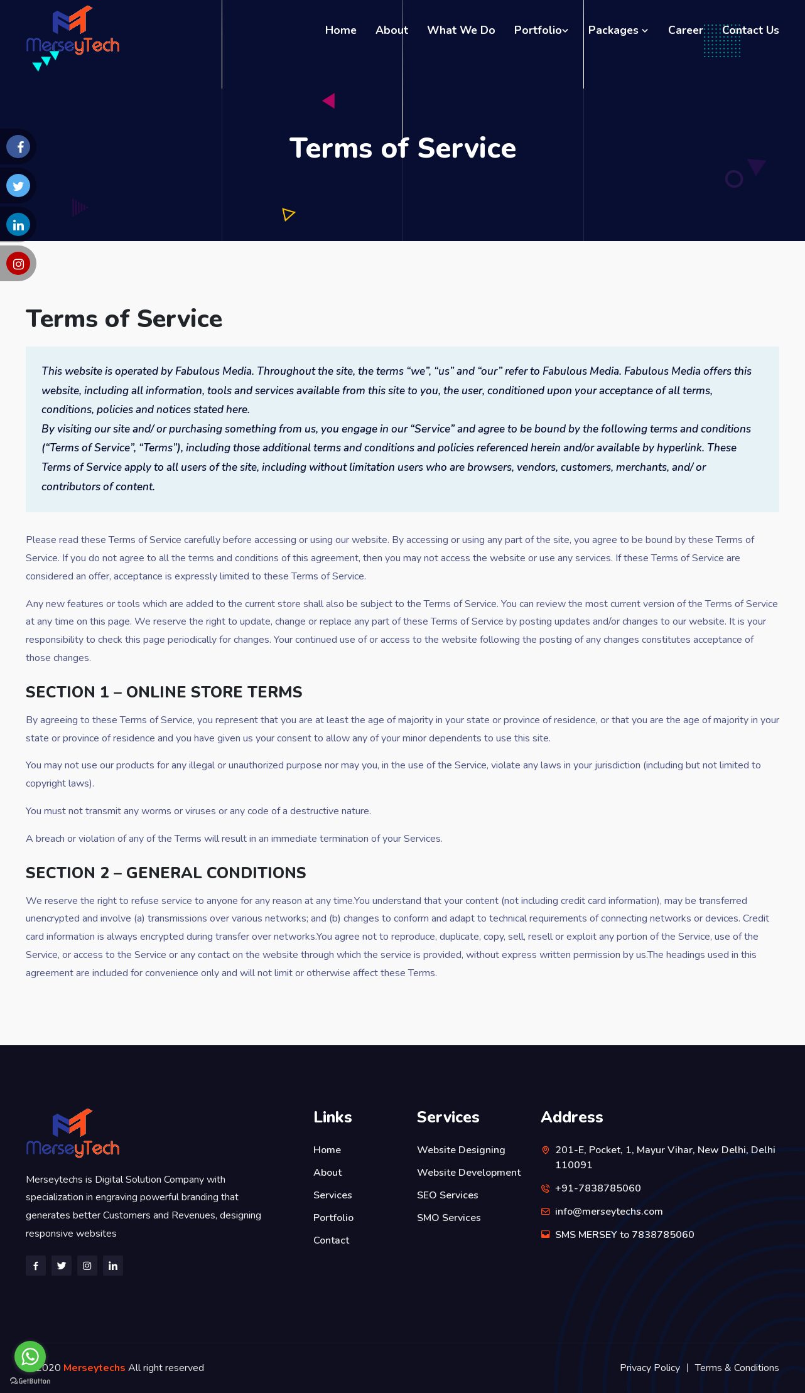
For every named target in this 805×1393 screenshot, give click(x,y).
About (391, 30)
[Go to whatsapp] (30, 1356)
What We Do (461, 30)
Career (685, 30)
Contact (331, 1240)
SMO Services (449, 1218)
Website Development (469, 1173)
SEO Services (447, 1195)
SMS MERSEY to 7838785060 (624, 1235)
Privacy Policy (650, 1368)
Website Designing (461, 1150)
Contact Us (750, 30)
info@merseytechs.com (609, 1211)
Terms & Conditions (737, 1368)
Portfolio (542, 30)
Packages (618, 30)
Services (332, 1195)
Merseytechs (95, 1368)
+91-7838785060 (598, 1188)
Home (341, 30)
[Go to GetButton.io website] (30, 1380)
